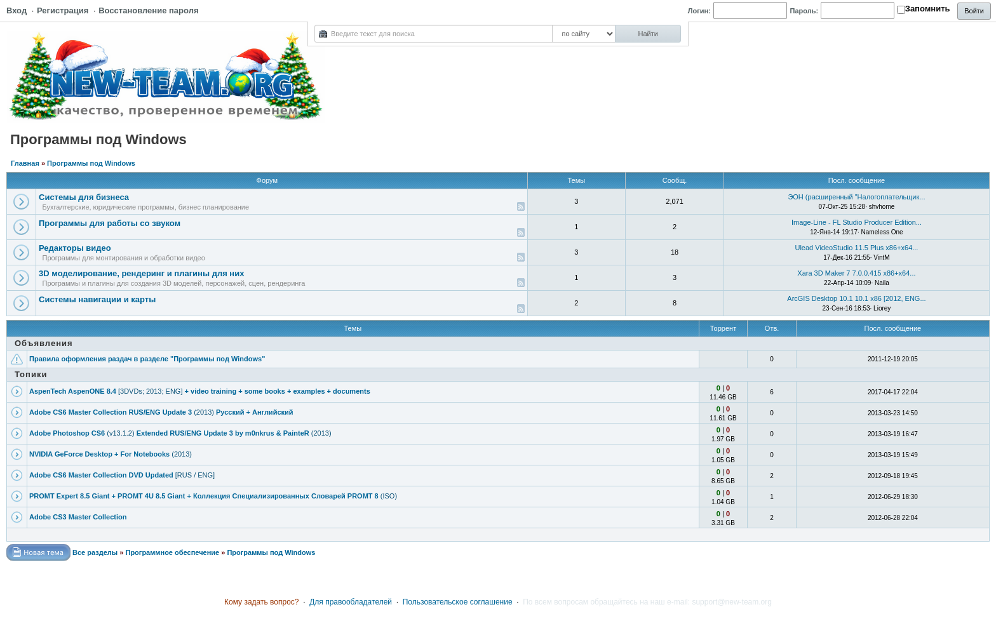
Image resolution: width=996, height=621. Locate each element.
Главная (25, 163)
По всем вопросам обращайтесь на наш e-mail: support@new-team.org (647, 602)
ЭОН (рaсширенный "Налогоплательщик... (856, 197)
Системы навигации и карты (97, 299)
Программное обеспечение (172, 552)
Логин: (699, 11)
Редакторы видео (75, 248)
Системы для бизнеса (84, 197)
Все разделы (95, 552)
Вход (16, 10)
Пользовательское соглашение (458, 602)
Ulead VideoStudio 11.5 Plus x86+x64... (856, 247)
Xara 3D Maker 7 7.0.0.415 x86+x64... (856, 273)
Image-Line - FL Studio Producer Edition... (856, 222)
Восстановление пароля (148, 10)
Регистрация (62, 10)
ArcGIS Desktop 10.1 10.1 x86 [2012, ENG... (856, 298)
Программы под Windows (91, 163)
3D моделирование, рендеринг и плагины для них (141, 273)
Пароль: (804, 11)
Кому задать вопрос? (261, 602)
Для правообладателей (350, 602)
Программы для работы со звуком (109, 223)
